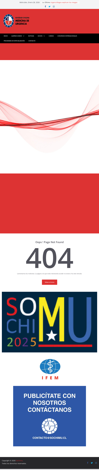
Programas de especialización (14, 41)
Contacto (31, 41)
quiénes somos (16, 36)
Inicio (6, 36)
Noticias (31, 36)
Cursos (51, 36)
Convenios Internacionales (67, 36)
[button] (23, 36)
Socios (40, 36)
